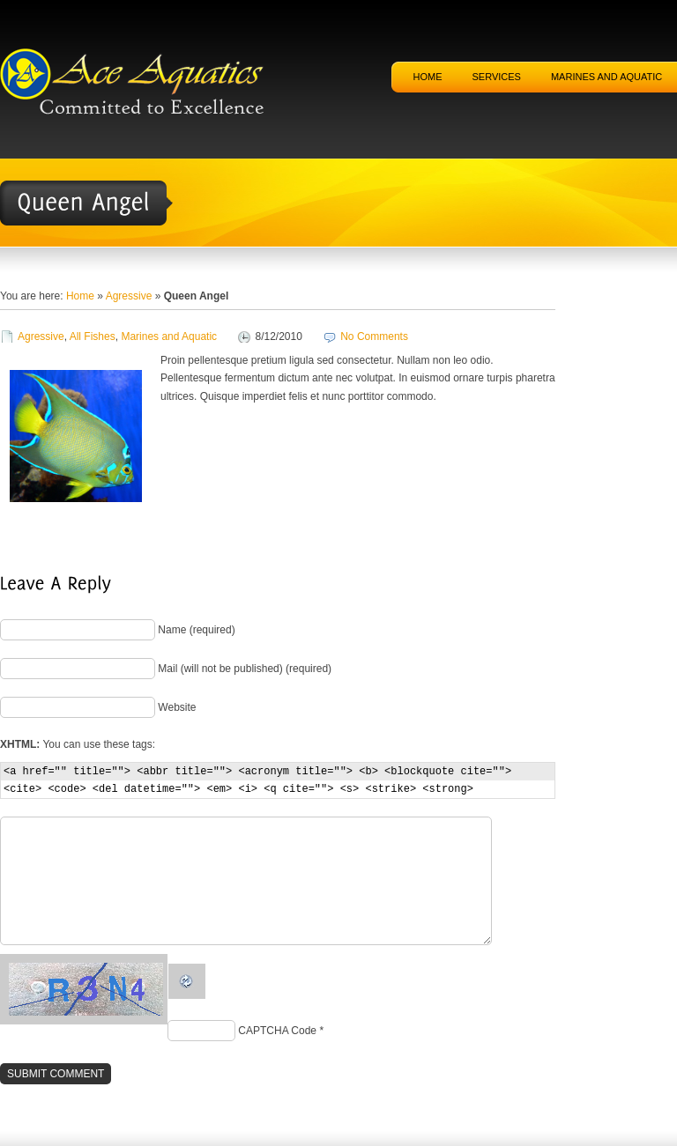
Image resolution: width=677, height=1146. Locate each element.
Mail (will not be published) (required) (244, 668)
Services (496, 76)
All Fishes (92, 336)
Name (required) (196, 630)
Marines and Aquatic (169, 336)
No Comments (374, 336)
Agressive (129, 296)
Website (177, 707)
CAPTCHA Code (277, 1030)
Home (428, 76)
